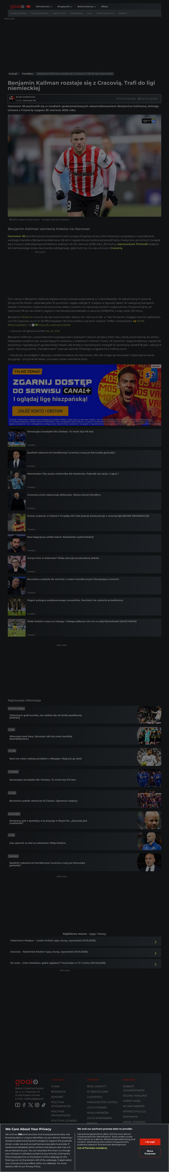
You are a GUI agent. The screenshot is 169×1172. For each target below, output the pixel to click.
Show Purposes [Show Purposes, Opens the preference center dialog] (150, 1152)
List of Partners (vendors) (92, 1148)
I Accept (150, 1142)
